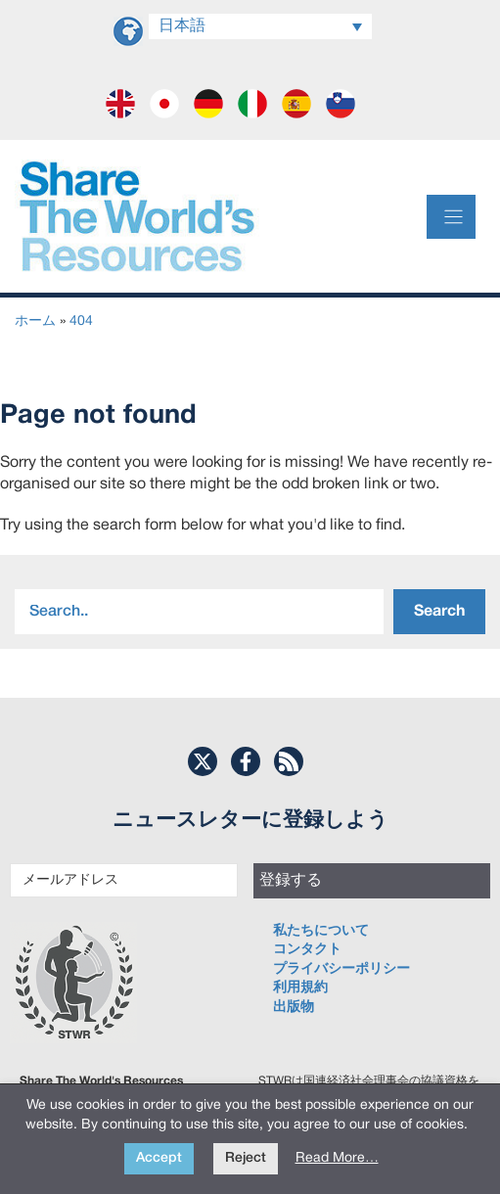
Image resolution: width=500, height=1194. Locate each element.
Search (439, 612)
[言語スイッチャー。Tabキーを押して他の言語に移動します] (260, 26)
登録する (290, 881)
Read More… (337, 1158)
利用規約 (300, 988)
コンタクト (307, 949)
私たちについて (321, 931)
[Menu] (451, 217)
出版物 (293, 1007)
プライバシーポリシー (341, 969)
